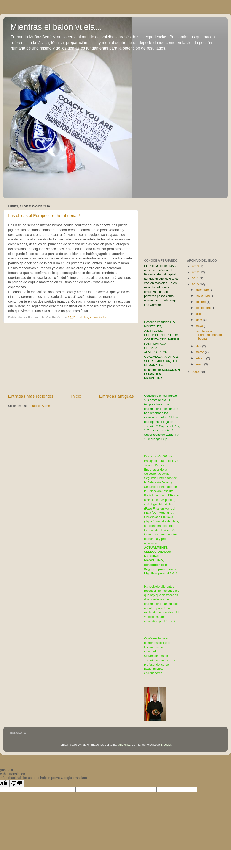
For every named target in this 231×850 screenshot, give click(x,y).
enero (200, 364)
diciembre (203, 289)
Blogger (166, 744)
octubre (201, 302)
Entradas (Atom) (39, 405)
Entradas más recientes (30, 396)
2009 (195, 371)
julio (199, 313)
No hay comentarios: (94, 317)
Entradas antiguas (116, 396)
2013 (195, 266)
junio (199, 319)
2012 (195, 272)
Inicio (76, 396)
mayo (200, 326)
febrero (201, 358)
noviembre (203, 295)
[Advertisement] (71, 358)
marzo (200, 352)
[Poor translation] (16, 783)
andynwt (124, 744)
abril (199, 346)
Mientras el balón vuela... (56, 27)
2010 (195, 284)
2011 (195, 278)
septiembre (204, 307)
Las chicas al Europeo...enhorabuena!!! (44, 215)
